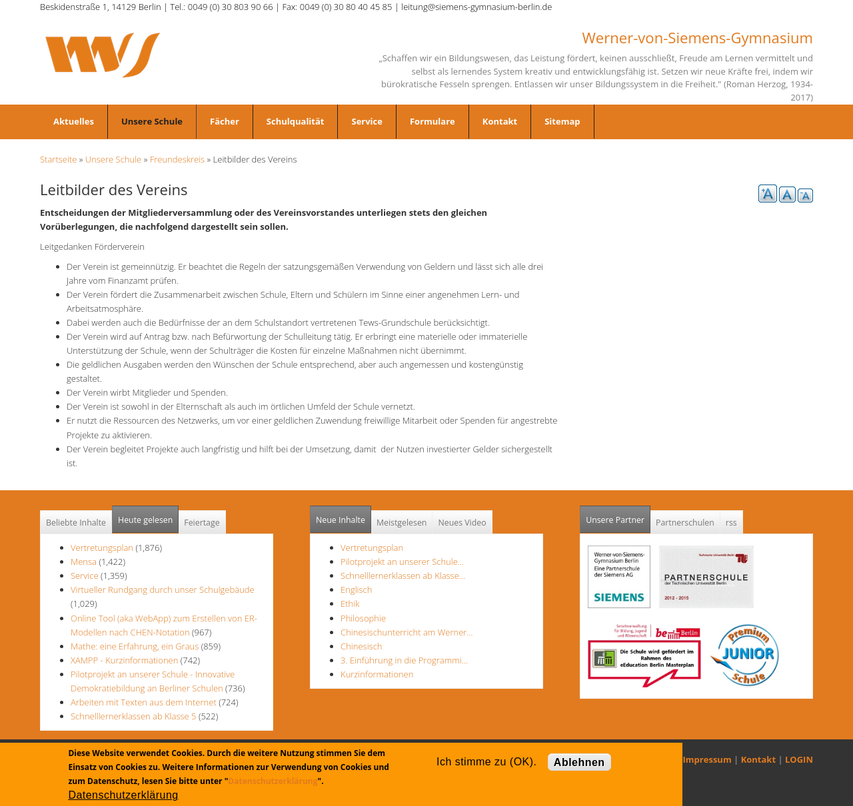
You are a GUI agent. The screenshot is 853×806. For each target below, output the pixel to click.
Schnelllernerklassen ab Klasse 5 (134, 716)
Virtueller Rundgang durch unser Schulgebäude (163, 590)
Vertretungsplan (102, 548)
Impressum (707, 759)
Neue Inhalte (340, 520)
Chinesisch (361, 646)
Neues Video (462, 522)
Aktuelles (73, 121)
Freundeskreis (177, 159)
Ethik (350, 603)
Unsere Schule (152, 121)
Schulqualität (296, 121)
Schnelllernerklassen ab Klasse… (403, 576)
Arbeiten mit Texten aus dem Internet (144, 702)
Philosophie (363, 618)
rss (731, 522)
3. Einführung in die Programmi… (404, 660)
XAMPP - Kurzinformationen (124, 660)
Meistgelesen (402, 522)
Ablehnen (579, 762)
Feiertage (201, 522)
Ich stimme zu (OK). (486, 761)
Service (366, 121)
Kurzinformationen (377, 674)
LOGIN (799, 759)
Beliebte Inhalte (76, 522)
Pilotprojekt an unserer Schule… (402, 562)
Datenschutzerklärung (272, 781)
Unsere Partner (618, 516)
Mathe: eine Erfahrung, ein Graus (136, 646)
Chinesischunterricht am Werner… (407, 632)
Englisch (356, 590)
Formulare (432, 121)
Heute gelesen (145, 520)
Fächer (224, 121)
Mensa (84, 562)
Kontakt (499, 121)
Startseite (58, 159)
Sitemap (562, 121)
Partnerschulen (685, 522)
